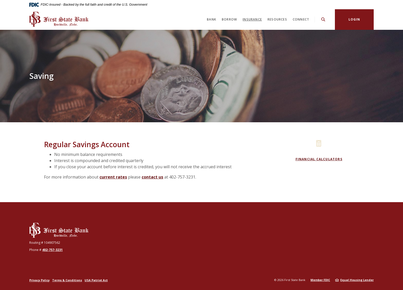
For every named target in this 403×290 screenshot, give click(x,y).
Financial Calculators (319, 159)
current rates (113, 177)
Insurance (252, 19)
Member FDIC (320, 280)
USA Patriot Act (96, 280)
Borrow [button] (229, 19)
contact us (152, 177)
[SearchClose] (323, 19)
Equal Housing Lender (357, 280)
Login (354, 19)
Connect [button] (301, 19)
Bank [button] (211, 19)
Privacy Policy (39, 280)
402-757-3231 (52, 250)
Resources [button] (277, 19)
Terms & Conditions (67, 280)
